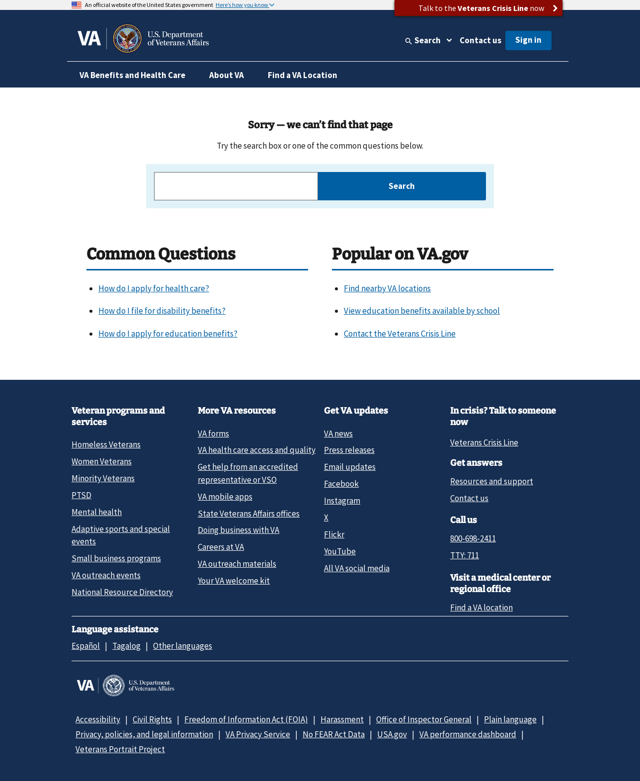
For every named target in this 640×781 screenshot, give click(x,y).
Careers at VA (221, 546)
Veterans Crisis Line (484, 442)
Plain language (510, 719)
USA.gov (392, 734)
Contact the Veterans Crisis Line (400, 333)
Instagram (342, 500)
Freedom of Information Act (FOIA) (246, 719)
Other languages (182, 645)
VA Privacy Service (258, 734)
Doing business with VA (238, 529)
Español (86, 645)
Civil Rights (152, 719)
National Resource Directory (122, 592)
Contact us (480, 40)
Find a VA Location (302, 75)
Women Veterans (102, 461)
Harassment (342, 719)
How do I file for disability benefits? (162, 310)
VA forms (213, 433)
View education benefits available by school (422, 310)
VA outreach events (106, 575)
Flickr (334, 534)
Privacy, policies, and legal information (144, 734)
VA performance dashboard (467, 734)
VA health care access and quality (257, 449)
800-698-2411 (473, 538)
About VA (226, 75)
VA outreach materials (237, 563)
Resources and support (491, 481)
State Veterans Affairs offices (249, 513)
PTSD (81, 495)
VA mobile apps (225, 496)
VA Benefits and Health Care (132, 75)
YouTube (340, 551)
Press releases (349, 449)
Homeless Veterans (106, 444)
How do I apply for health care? (153, 288)
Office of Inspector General (424, 719)
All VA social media (357, 568)
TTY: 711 (464, 555)
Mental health (97, 512)
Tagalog (126, 645)
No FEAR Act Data (334, 734)
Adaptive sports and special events (121, 535)
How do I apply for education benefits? (168, 333)
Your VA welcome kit (234, 580)
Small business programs (116, 558)
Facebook (341, 483)
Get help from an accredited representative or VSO (248, 473)
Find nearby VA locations (387, 288)
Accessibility (98, 719)
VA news (338, 433)
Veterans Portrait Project (120, 749)
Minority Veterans (103, 478)
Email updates (350, 466)
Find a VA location (481, 607)
